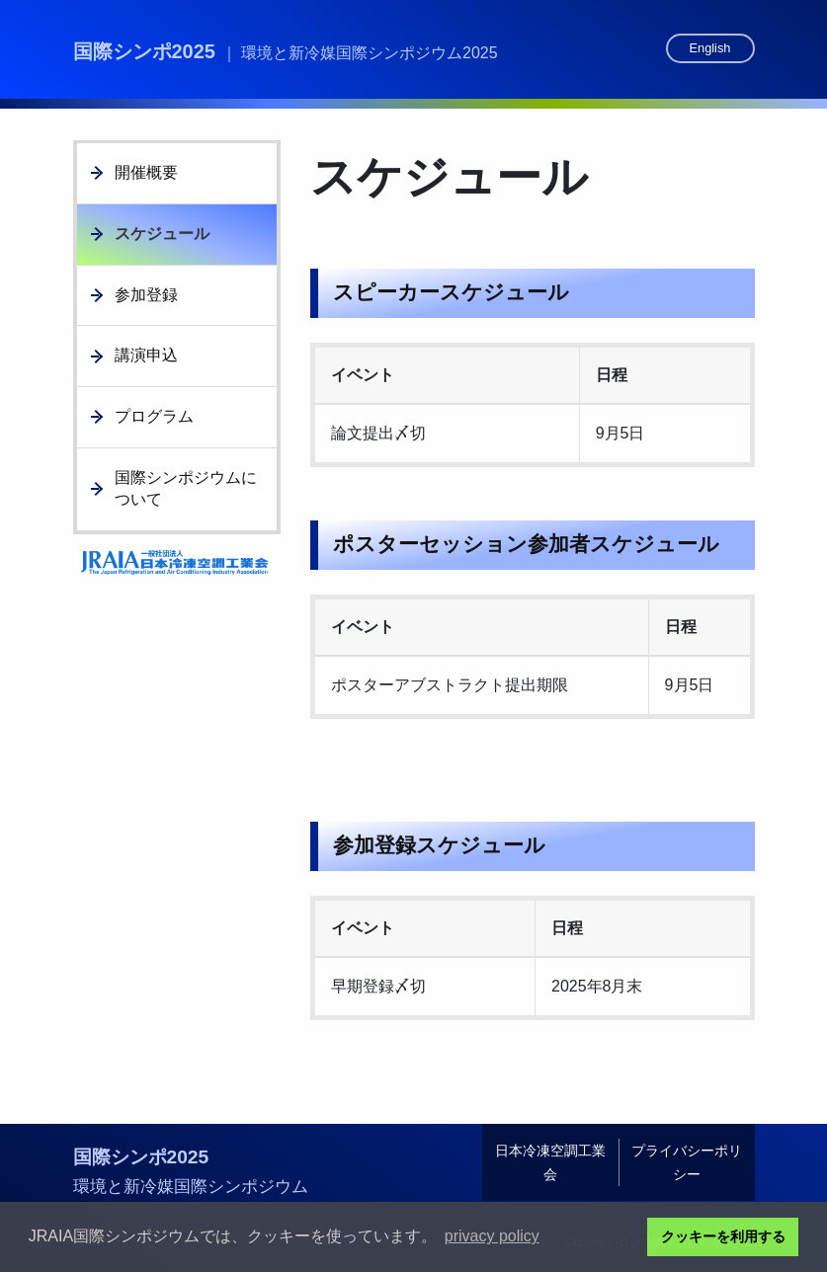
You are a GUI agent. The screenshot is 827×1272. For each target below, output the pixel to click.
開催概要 (146, 172)
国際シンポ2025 (285, 51)
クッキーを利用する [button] (723, 1236)
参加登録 (146, 294)
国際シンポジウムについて (186, 488)
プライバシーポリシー (686, 1162)
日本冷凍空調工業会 (550, 1162)
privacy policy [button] (492, 1236)
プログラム (154, 416)
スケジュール (162, 233)
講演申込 (146, 355)
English (710, 47)
